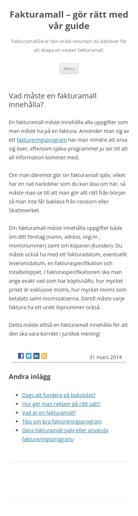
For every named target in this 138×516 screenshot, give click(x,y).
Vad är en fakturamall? (49, 412)
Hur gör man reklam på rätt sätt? (61, 403)
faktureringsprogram (42, 139)
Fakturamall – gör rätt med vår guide (69, 20)
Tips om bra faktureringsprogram (62, 421)
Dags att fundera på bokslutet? (59, 394)
